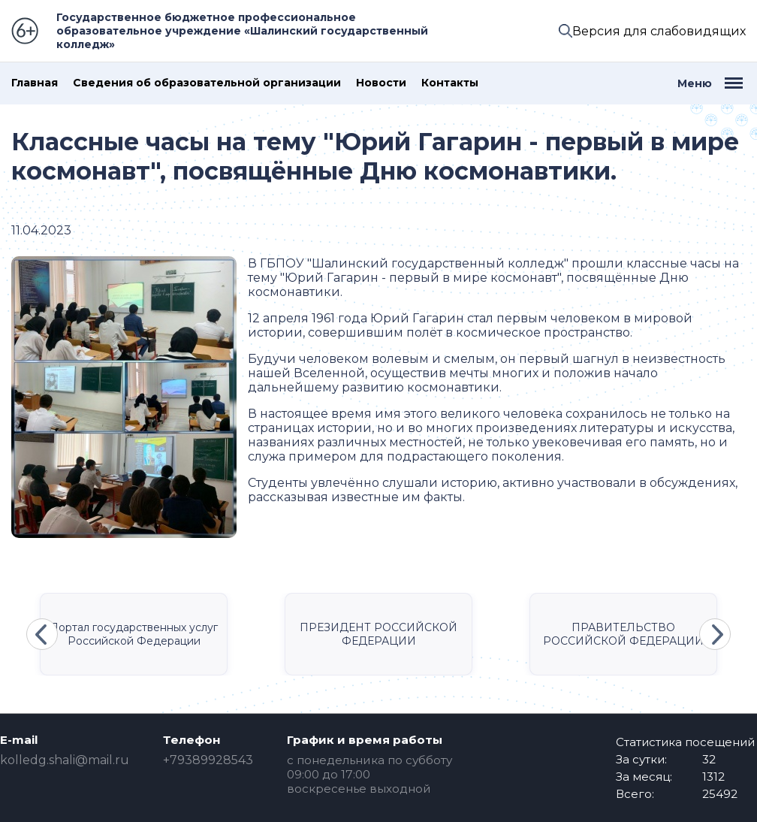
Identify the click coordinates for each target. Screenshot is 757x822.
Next (715, 634)
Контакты (449, 83)
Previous (42, 634)
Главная (34, 83)
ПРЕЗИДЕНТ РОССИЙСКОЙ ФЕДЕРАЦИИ (378, 634)
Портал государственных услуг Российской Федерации (134, 634)
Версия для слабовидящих (659, 31)
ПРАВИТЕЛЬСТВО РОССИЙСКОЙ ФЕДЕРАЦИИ (623, 634)
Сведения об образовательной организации (207, 83)
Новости (381, 83)
